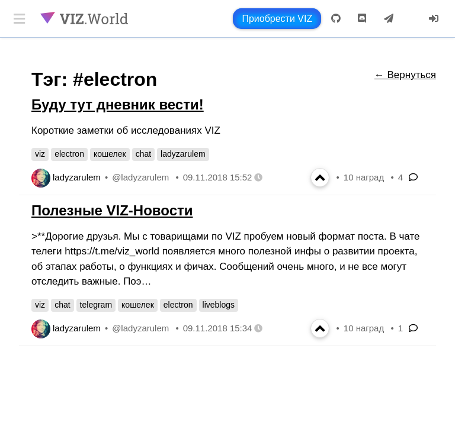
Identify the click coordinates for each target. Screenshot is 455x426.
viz (40, 154)
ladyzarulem (183, 154)
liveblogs (219, 304)
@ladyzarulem (140, 177)
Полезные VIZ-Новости (112, 210)
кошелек (110, 154)
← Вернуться (405, 74)
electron (69, 154)
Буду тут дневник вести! (117, 104)
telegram (96, 304)
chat (143, 154)
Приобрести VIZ (277, 19)
